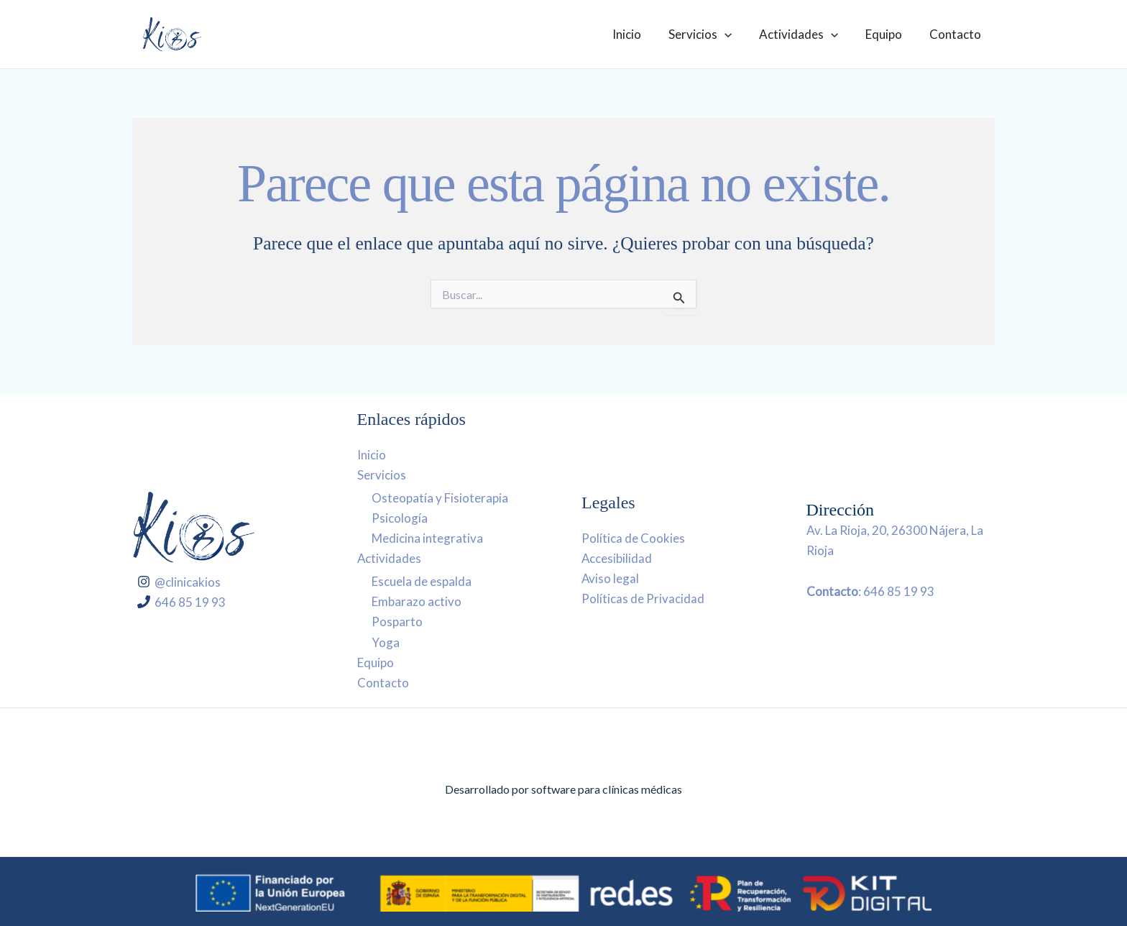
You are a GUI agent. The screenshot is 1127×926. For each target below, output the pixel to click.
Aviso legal (610, 578)
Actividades (805, 34)
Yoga (386, 641)
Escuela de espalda (422, 581)
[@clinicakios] (179, 581)
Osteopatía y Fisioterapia (440, 497)
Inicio (639, 34)
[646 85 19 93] (182, 601)
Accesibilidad (617, 558)
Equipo (888, 34)
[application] (734, 34)
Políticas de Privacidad (642, 598)
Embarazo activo (416, 601)
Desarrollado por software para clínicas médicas (563, 789)
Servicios (710, 34)
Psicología (400, 518)
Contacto (957, 34)
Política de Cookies (633, 538)
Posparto (397, 621)
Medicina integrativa (427, 538)
